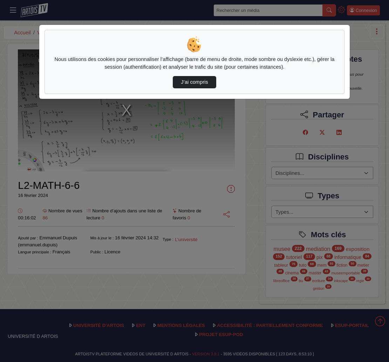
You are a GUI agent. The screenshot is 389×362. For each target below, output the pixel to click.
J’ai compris (194, 82)
